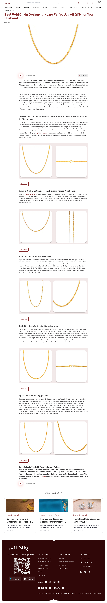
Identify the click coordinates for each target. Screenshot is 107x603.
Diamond (26, 7)
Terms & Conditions (77, 594)
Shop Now (24, 184)
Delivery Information (44, 559)
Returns (40, 572)
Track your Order (43, 569)
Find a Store (41, 576)
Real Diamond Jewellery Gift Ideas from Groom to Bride (52, 523)
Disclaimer (97, 594)
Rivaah (63, 7)
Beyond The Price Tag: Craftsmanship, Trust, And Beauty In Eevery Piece (20, 523)
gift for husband (42, 133)
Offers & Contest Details (66, 562)
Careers (61, 559)
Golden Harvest (87, 7)
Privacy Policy (89, 594)
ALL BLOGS (8, 7)
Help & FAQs (63, 566)
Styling (99, 7)
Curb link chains (30, 194)
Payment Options (43, 566)
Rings (45, 7)
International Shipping (44, 562)
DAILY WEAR (73, 7)
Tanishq (8, 22)
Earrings (36, 7)
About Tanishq (63, 569)
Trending (54, 7)
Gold (18, 7)
